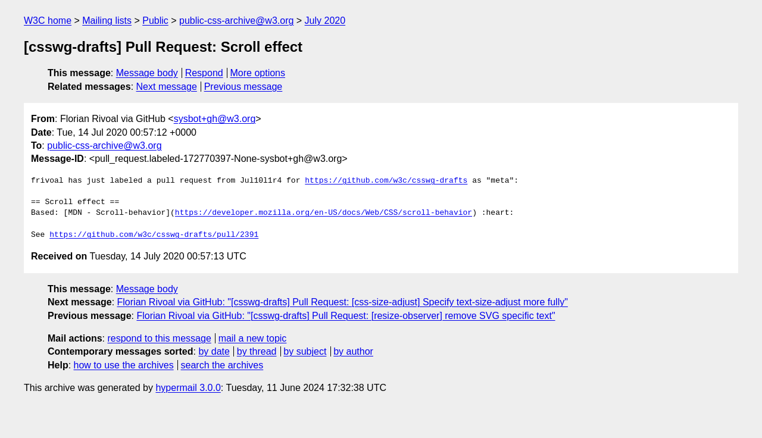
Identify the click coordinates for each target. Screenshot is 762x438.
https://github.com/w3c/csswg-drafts (386, 181)
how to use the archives (124, 365)
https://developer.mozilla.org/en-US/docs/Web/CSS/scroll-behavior (323, 213)
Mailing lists (107, 20)
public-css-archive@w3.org (236, 20)
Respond (204, 73)
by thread (257, 351)
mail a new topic (252, 338)
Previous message (243, 87)
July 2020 (325, 20)
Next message (166, 87)
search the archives (222, 365)
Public (155, 20)
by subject (304, 351)
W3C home (47, 20)
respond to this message (159, 338)
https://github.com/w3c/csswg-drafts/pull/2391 (153, 235)
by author (353, 351)
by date (213, 351)
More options (258, 73)
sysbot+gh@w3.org (215, 119)
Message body (147, 73)
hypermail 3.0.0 (187, 388)
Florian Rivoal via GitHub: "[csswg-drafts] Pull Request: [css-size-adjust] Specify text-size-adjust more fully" (342, 302)
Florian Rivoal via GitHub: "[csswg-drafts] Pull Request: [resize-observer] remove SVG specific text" (345, 316)
